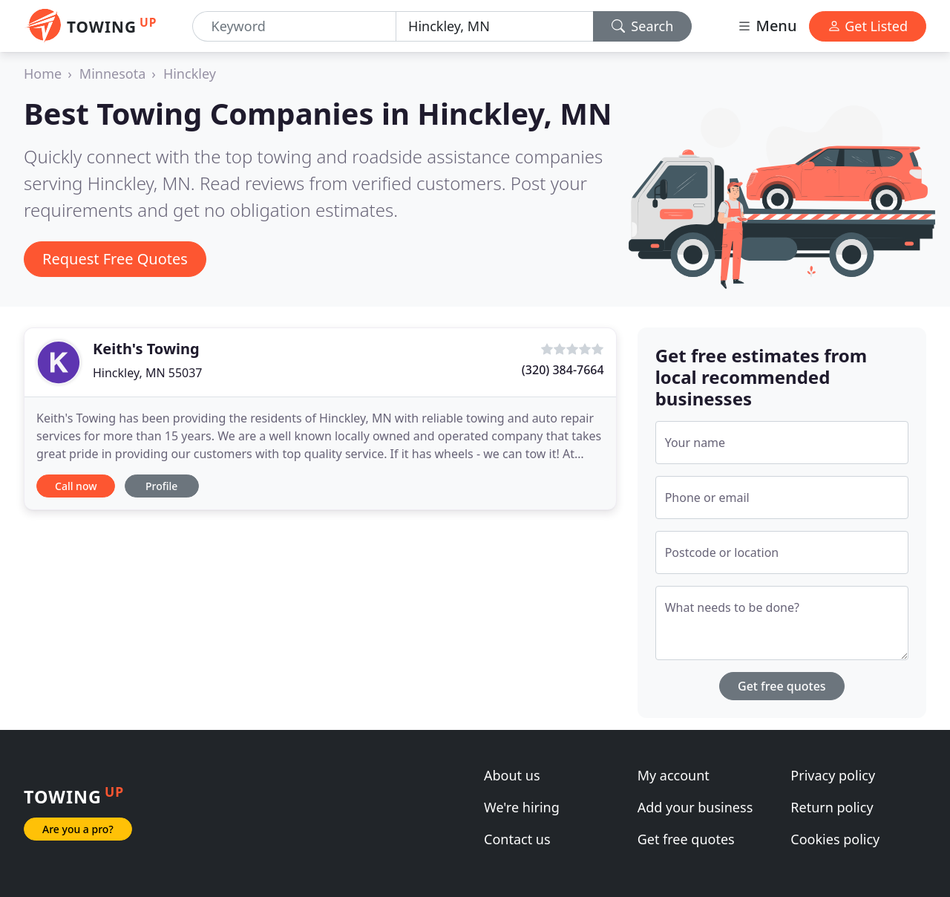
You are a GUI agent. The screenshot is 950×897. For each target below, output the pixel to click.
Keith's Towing (146, 349)
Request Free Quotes (115, 259)
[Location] (495, 26)
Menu (766, 26)
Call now (75, 486)
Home (43, 73)
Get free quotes (782, 686)
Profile (161, 486)
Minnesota (112, 73)
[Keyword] (294, 26)
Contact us (517, 839)
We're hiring (522, 807)
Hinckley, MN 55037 (148, 373)
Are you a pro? (78, 829)
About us (512, 775)
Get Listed (868, 26)
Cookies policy (834, 839)
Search (643, 26)
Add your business (695, 807)
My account (674, 775)
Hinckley (189, 73)
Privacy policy (832, 775)
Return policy (831, 807)
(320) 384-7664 (563, 370)
